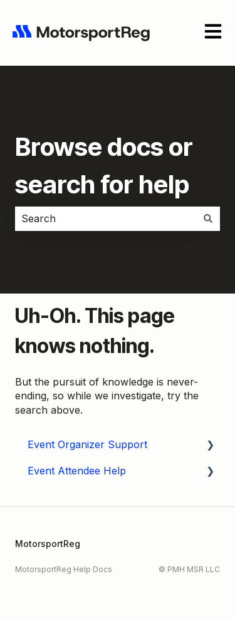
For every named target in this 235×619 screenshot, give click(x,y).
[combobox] (105, 218)
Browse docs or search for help (104, 165)
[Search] (208, 218)
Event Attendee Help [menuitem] (77, 470)
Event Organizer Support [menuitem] (87, 444)
